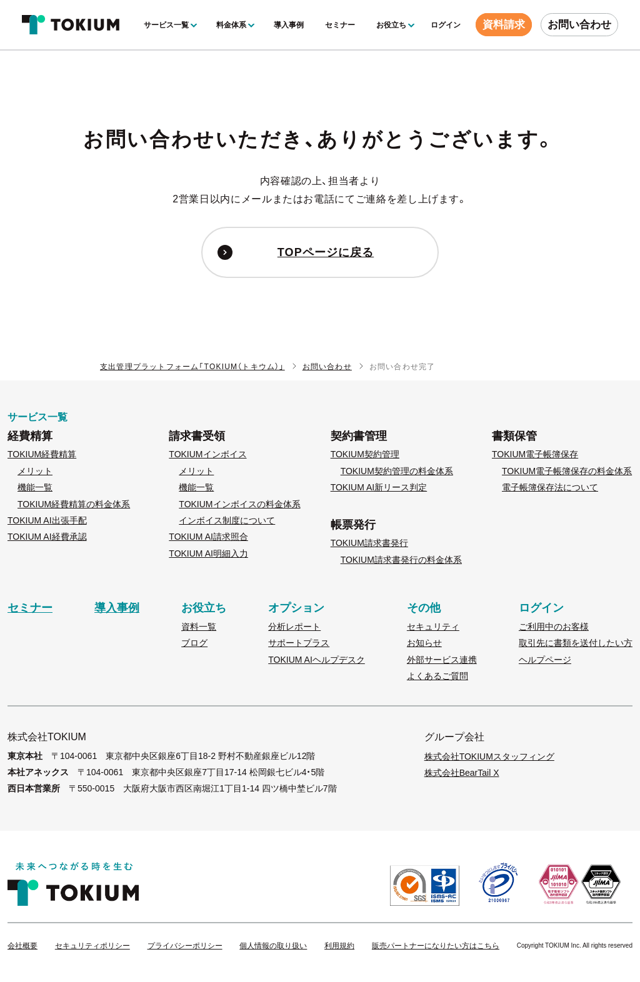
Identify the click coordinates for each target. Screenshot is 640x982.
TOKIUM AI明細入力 (208, 553)
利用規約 (339, 946)
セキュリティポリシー (92, 946)
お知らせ (424, 643)
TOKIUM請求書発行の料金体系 (401, 560)
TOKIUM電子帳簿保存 (535, 454)
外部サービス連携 (442, 660)
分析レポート (294, 627)
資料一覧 (198, 627)
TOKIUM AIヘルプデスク (316, 660)
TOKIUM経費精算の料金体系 (74, 504)
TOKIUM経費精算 (42, 454)
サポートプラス (298, 643)
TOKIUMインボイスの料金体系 (239, 504)
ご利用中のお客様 (554, 627)
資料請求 (503, 25)
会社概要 (23, 946)
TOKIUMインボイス (207, 454)
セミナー (340, 25)
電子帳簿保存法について (550, 487)
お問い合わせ (579, 25)
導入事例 (289, 25)
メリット (35, 471)
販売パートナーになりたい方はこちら (435, 946)
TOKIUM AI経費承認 (47, 537)
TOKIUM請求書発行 (369, 543)
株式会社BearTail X (461, 773)
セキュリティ (433, 627)
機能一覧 (35, 487)
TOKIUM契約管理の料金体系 (397, 471)
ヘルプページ (545, 660)
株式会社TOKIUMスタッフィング (489, 756)
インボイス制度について (227, 520)
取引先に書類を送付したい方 (575, 643)
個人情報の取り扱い (273, 946)
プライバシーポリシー (185, 946)
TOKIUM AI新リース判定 (379, 487)
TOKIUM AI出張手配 (47, 520)
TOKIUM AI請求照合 (208, 537)
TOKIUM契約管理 (365, 454)
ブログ (194, 643)
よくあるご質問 (437, 676)
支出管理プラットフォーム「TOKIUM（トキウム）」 (192, 366)
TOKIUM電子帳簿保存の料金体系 (567, 471)
